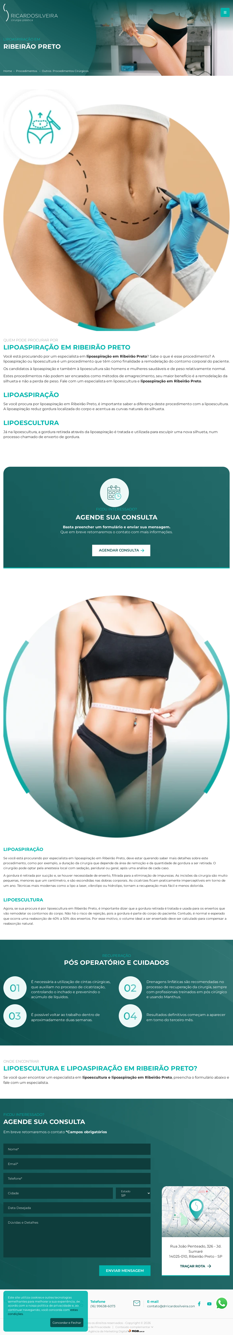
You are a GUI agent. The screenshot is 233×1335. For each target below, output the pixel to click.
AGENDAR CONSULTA (119, 550)
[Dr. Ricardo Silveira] (30, 20)
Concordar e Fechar (67, 1322)
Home (7, 71)
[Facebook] (200, 1304)
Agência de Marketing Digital (107, 1331)
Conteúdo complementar (134, 1327)
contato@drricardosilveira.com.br (173, 1306)
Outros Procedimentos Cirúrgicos (65, 71)
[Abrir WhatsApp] (221, 1303)
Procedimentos (27, 71)
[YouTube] (210, 1304)
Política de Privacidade (95, 1327)
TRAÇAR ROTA (195, 1266)
